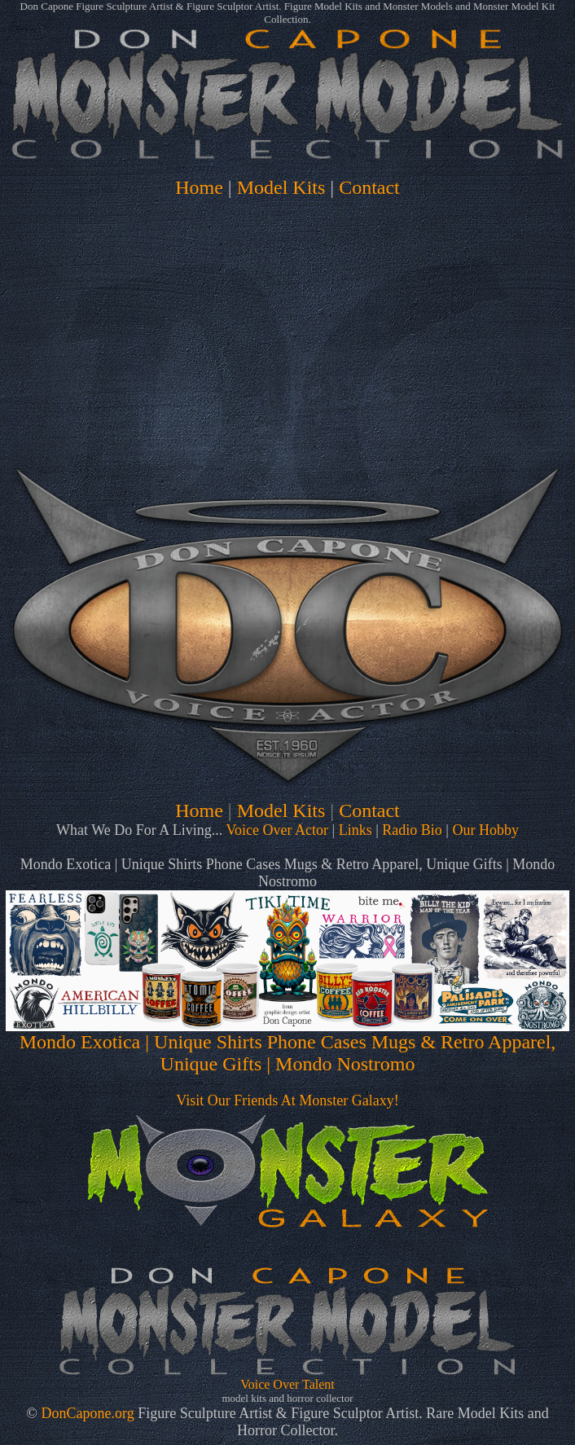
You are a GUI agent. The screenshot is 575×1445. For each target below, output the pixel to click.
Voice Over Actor (277, 830)
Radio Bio (412, 830)
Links (355, 830)
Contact (369, 187)
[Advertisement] (287, 321)
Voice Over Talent (287, 1384)
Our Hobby (485, 830)
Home (199, 187)
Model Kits (281, 187)
